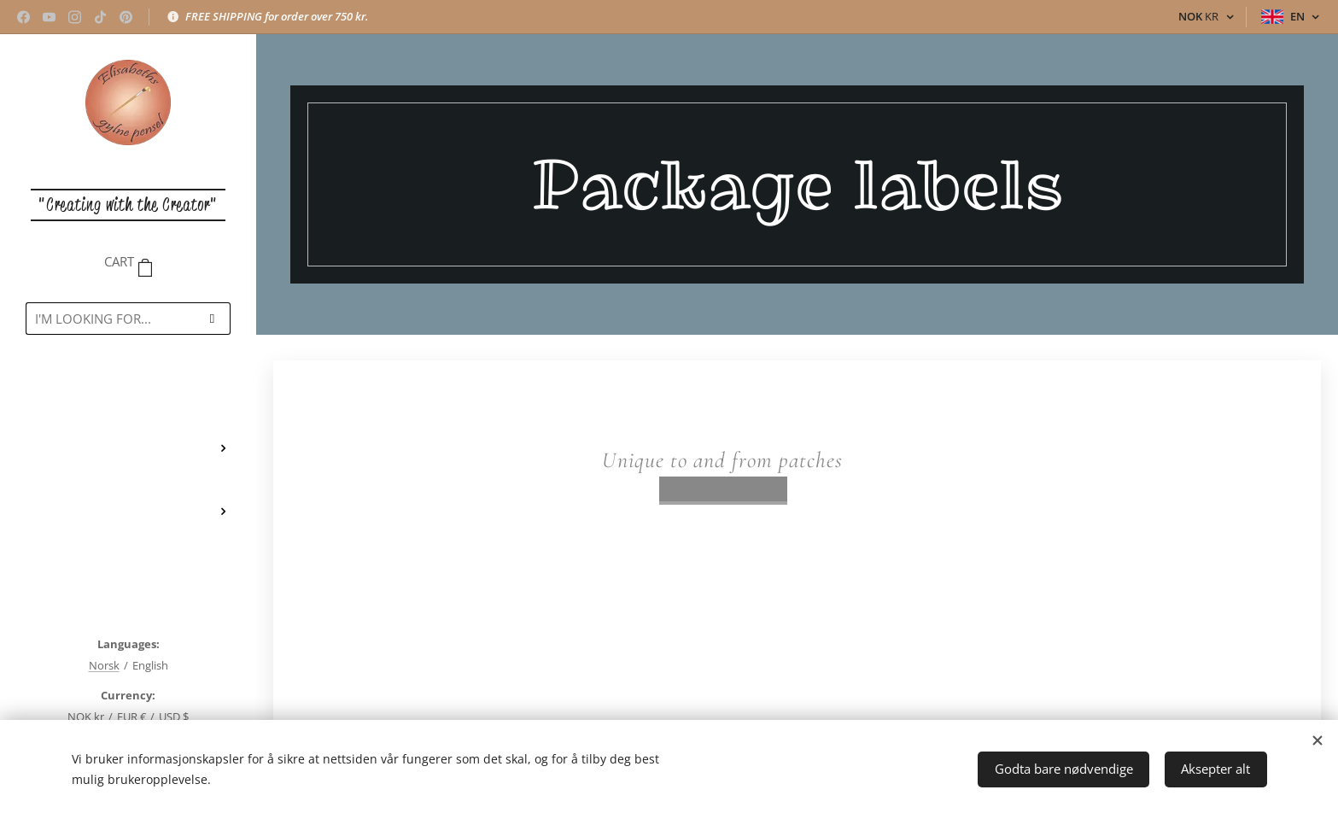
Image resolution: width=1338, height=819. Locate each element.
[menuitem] (128, 397)
